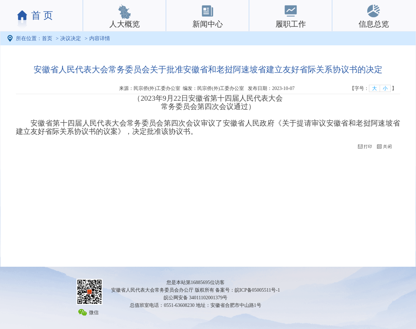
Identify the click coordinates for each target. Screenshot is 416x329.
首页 (47, 38)
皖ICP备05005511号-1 (257, 290)
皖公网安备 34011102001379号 (195, 297)
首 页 (42, 15)
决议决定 (70, 38)
